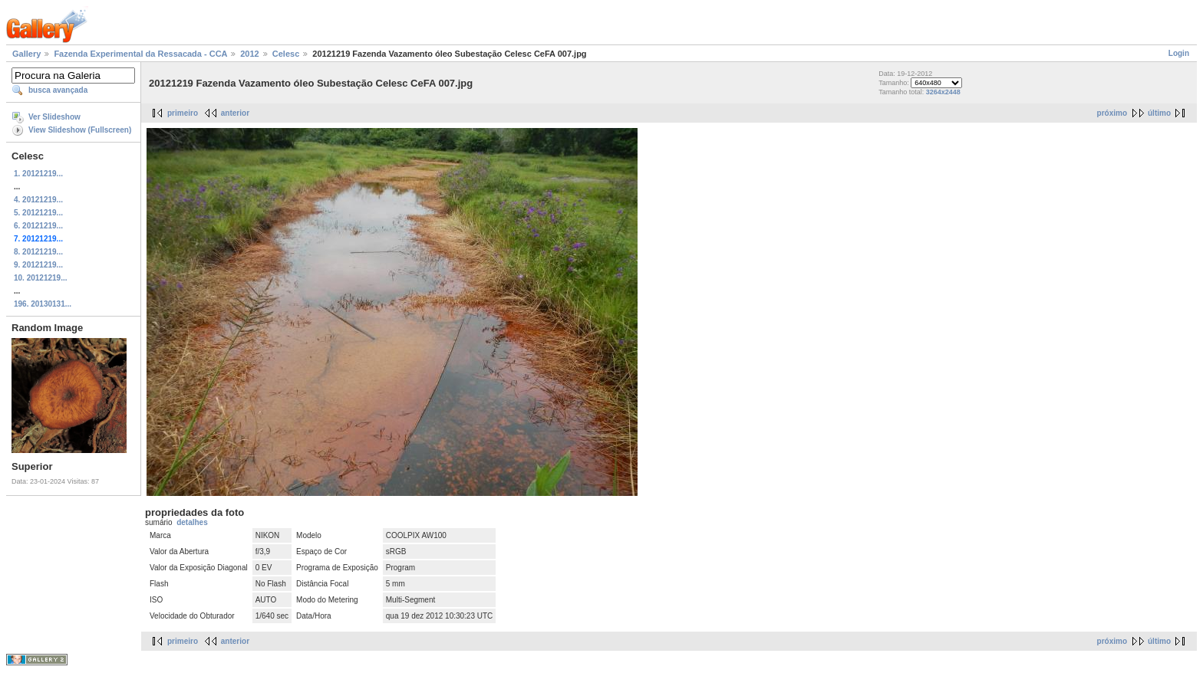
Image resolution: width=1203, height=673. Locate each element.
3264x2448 (943, 92)
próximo (1112, 113)
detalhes (192, 522)
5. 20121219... (38, 212)
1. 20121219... (38, 173)
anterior (235, 113)
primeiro (182, 113)
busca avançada (57, 90)
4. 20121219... (38, 199)
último (1159, 113)
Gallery (26, 53)
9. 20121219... (38, 265)
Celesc (285, 53)
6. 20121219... (38, 226)
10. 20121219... (41, 278)
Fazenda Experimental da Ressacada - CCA (140, 53)
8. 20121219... (38, 252)
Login (1178, 53)
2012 (249, 53)
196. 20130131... (42, 304)
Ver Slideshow (54, 117)
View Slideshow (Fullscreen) (79, 130)
